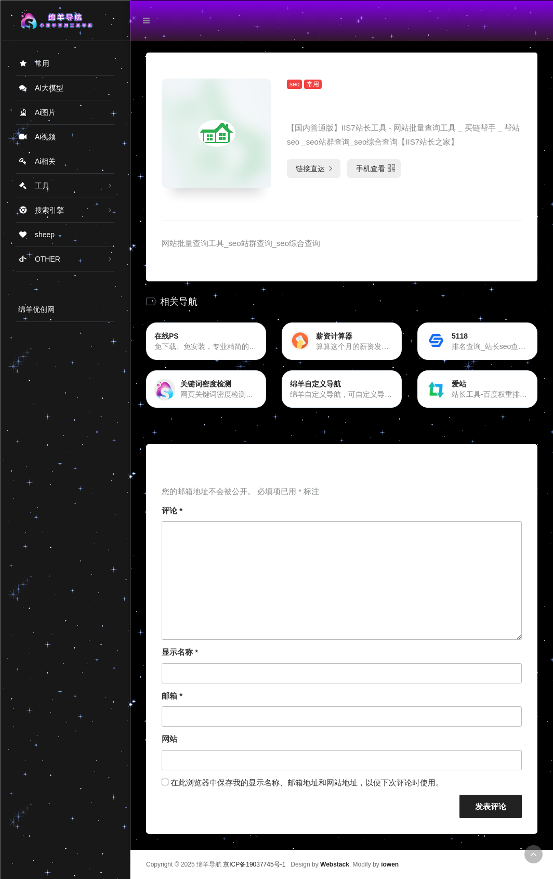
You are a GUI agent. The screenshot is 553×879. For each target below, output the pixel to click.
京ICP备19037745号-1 (254, 864)
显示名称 (180, 652)
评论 (172, 510)
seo (294, 84)
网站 (169, 738)
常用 (313, 84)
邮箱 (172, 695)
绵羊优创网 (36, 309)
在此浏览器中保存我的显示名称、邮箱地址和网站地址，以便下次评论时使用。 (306, 782)
